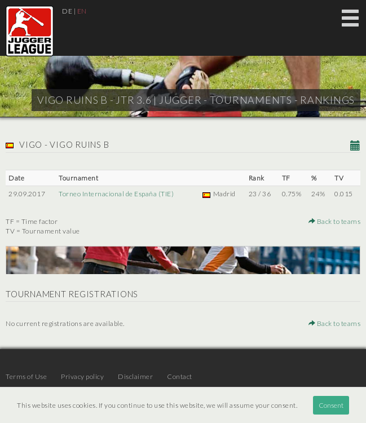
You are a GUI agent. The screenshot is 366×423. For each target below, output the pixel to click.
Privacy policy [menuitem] (82, 376)
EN (82, 11)
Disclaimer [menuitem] (135, 376)
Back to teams (334, 221)
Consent (331, 405)
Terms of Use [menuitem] (26, 376)
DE (67, 11)
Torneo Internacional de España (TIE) (116, 194)
